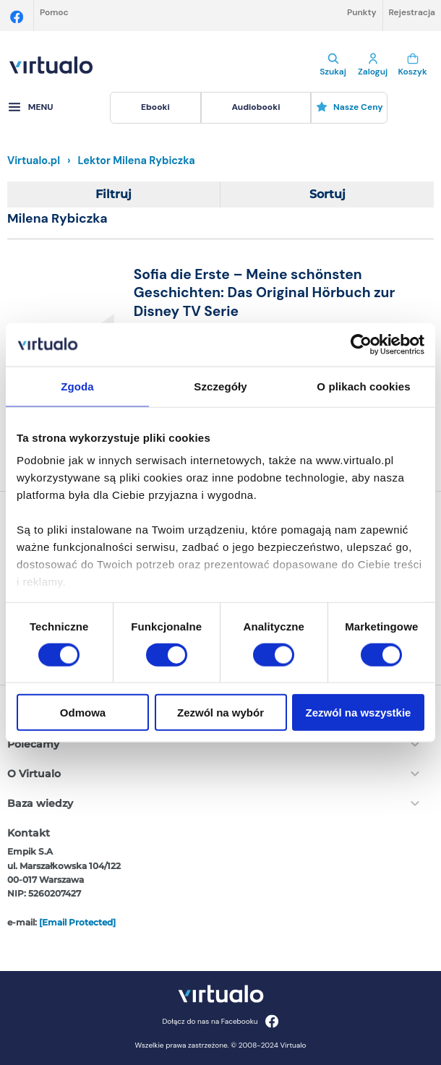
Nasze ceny (349, 107)
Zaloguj (373, 65)
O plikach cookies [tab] (363, 386)
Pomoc (54, 12)
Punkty (362, 12)
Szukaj (333, 65)
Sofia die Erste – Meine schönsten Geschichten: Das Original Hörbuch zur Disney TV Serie (264, 292)
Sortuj (327, 194)
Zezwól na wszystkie (358, 712)
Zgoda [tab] (77, 386)
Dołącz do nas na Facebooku (220, 1021)
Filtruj (113, 194)
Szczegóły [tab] (220, 386)
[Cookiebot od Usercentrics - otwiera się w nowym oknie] (361, 344)
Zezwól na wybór (220, 712)
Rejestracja (412, 12)
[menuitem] (155, 108)
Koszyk (412, 65)
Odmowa (83, 712)
